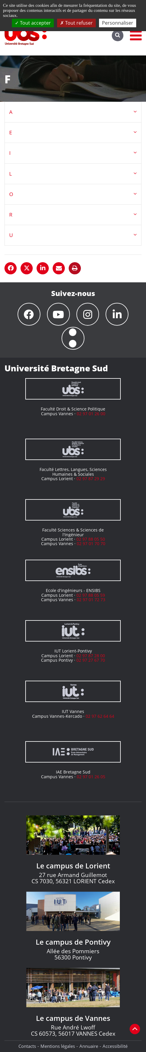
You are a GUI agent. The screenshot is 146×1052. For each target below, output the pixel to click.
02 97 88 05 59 (90, 595)
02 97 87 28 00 (90, 655)
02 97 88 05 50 (90, 539)
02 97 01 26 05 (91, 776)
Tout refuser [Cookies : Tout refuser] (76, 23)
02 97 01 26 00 (91, 413)
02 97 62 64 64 (100, 716)
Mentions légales (57, 1046)
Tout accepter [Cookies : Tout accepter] (33, 23)
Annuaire (88, 1046)
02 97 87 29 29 (90, 478)
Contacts (27, 1046)
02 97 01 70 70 (91, 543)
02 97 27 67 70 (90, 660)
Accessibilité (115, 1046)
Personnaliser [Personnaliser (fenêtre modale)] (117, 23)
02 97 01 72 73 (91, 599)
